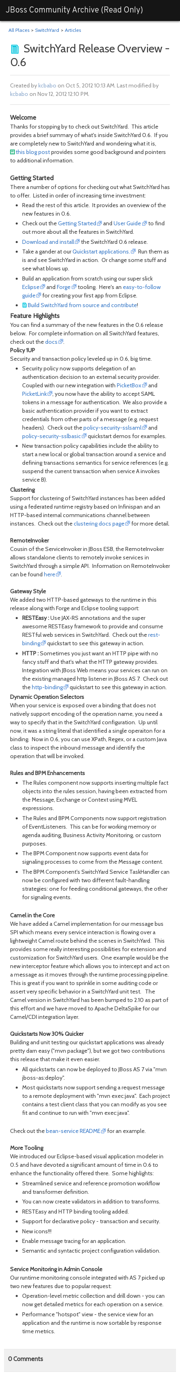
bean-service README (73, 1131)
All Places (18, 30)
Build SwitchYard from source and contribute (82, 305)
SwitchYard (47, 30)
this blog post (33, 152)
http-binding (47, 687)
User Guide (127, 223)
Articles (73, 30)
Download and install (48, 241)
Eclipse (30, 287)
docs (51, 341)
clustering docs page (99, 523)
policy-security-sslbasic (51, 436)
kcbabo (47, 85)
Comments (25, 1359)
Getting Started (77, 223)
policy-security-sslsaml (112, 427)
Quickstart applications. (101, 251)
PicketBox (129, 385)
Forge (63, 287)
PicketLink (34, 393)
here (49, 574)
